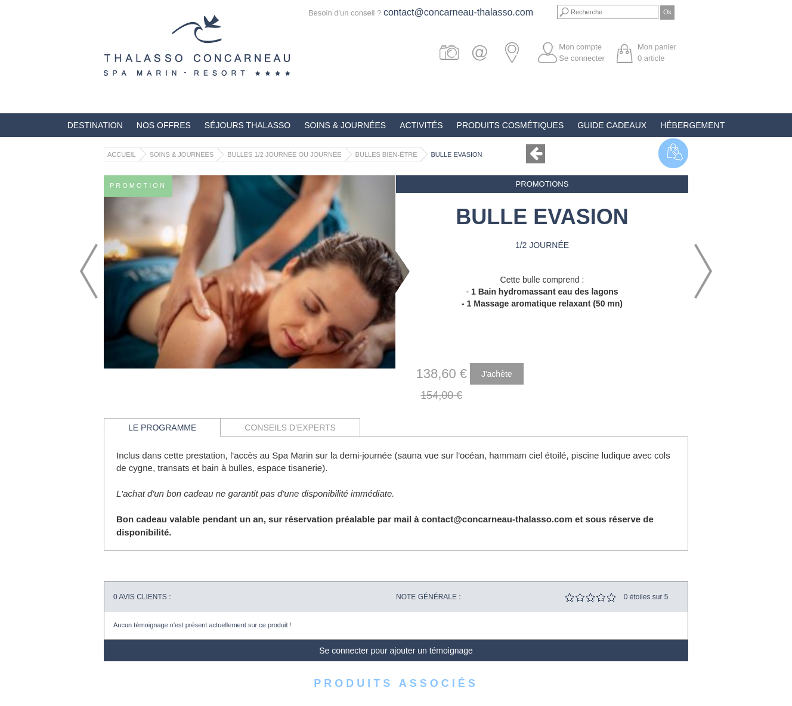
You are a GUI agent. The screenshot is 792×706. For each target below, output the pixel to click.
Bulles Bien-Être (386, 154)
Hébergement (692, 125)
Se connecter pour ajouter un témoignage (396, 650)
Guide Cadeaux (611, 125)
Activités (421, 125)
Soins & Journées (345, 125)
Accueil (121, 154)
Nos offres (164, 125)
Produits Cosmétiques (510, 125)
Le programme (162, 427)
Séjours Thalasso (247, 125)
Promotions (542, 183)
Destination (95, 125)
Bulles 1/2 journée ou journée (284, 154)
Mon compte (580, 46)
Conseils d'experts (290, 427)
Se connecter (582, 58)
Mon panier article (657, 52)
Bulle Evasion (456, 154)
